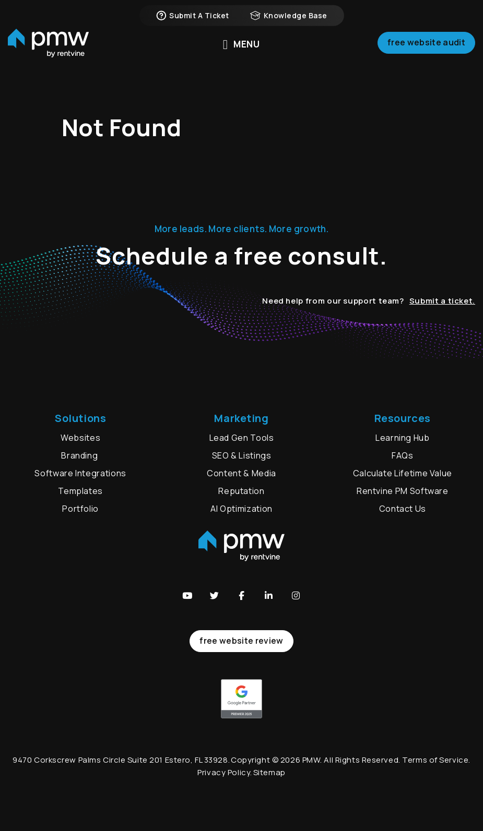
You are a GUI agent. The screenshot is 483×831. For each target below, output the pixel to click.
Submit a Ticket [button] (192, 15)
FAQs (403, 455)
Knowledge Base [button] (288, 15)
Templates (80, 491)
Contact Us (402, 508)
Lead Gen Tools (241, 437)
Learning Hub (402, 437)
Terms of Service (435, 759)
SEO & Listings (242, 455)
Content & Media (241, 473)
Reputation (241, 491)
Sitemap (269, 772)
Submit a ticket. (442, 300)
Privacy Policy (223, 772)
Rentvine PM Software (403, 491)
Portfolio (80, 508)
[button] (187, 596)
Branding (80, 455)
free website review (241, 640)
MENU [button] (241, 44)
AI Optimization (241, 508)
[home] (48, 44)
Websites (80, 437)
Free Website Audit (426, 44)
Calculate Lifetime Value (402, 473)
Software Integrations (80, 473)
